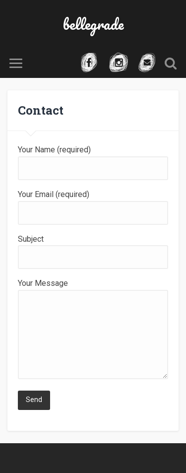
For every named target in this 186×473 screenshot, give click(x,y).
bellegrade (93, 24)
